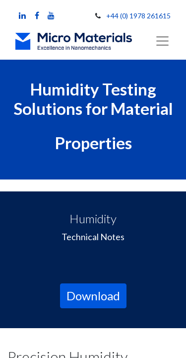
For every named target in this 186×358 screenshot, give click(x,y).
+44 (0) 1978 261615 (138, 15)
